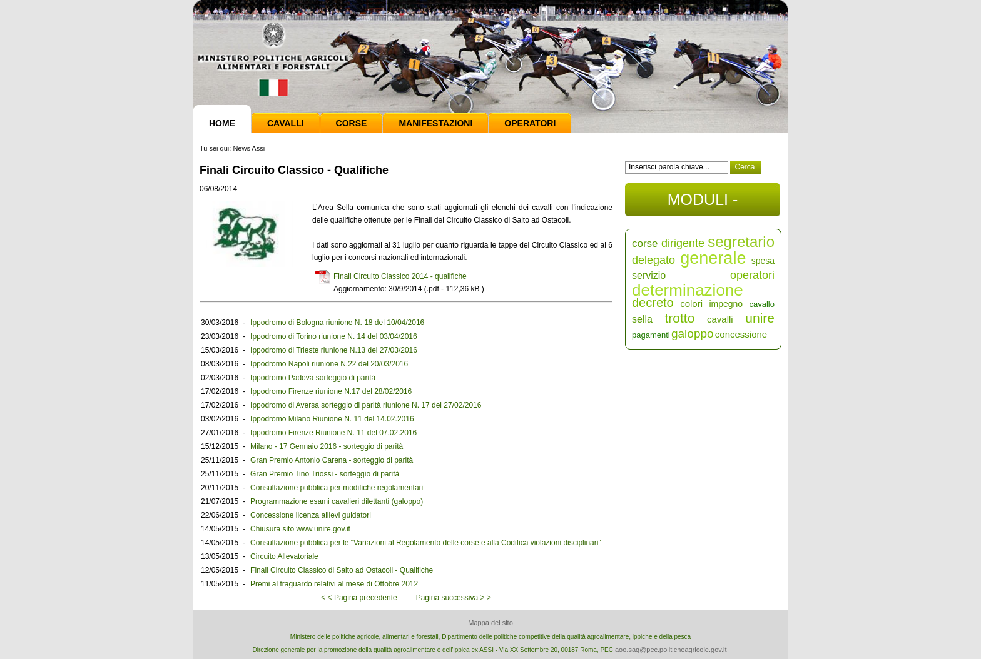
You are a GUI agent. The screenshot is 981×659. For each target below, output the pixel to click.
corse (645, 243)
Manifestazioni (435, 123)
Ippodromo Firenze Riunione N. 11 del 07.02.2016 (333, 432)
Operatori (530, 123)
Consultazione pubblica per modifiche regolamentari (336, 487)
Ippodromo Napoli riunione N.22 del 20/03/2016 (329, 364)
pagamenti (651, 335)
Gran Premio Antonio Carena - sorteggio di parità (331, 460)
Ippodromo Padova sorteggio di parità (312, 377)
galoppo (692, 333)
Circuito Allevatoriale (284, 556)
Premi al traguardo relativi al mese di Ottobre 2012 (334, 584)
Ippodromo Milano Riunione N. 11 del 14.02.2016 (332, 419)
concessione (741, 334)
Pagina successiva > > (453, 597)
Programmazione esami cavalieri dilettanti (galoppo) (336, 501)
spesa (763, 261)
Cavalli (285, 123)
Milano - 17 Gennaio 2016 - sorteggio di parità (326, 446)
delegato (653, 260)
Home (222, 123)
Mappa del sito (490, 622)
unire (760, 318)
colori (691, 303)
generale (713, 258)
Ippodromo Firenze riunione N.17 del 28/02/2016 (331, 391)
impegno (726, 304)
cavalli (720, 319)
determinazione (687, 290)
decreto (653, 302)
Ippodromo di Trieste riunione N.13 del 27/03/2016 (333, 350)
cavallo (762, 304)
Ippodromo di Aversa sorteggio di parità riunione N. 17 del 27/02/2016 (365, 405)
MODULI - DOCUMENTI (702, 203)
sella (642, 319)
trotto (680, 318)
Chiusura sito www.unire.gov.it (300, 529)
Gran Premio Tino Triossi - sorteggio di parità (324, 474)
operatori (752, 275)
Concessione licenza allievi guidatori (310, 515)
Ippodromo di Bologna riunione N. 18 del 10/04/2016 (337, 322)
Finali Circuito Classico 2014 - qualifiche (400, 276)
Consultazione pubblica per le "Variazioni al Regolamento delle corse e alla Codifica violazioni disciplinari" (425, 542)
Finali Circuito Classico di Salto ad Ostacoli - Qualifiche (341, 570)
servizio (649, 275)
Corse (351, 123)
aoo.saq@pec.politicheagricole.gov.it (671, 649)
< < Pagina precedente (359, 597)
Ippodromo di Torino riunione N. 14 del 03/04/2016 (333, 336)
